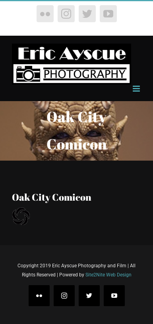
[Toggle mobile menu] (137, 88)
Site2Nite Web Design (108, 275)
